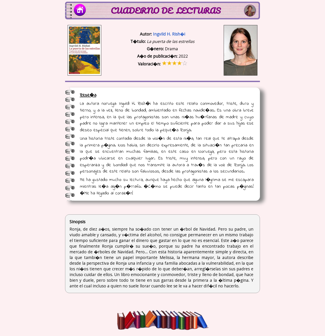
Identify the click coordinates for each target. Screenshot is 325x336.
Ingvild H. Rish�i (169, 34)
